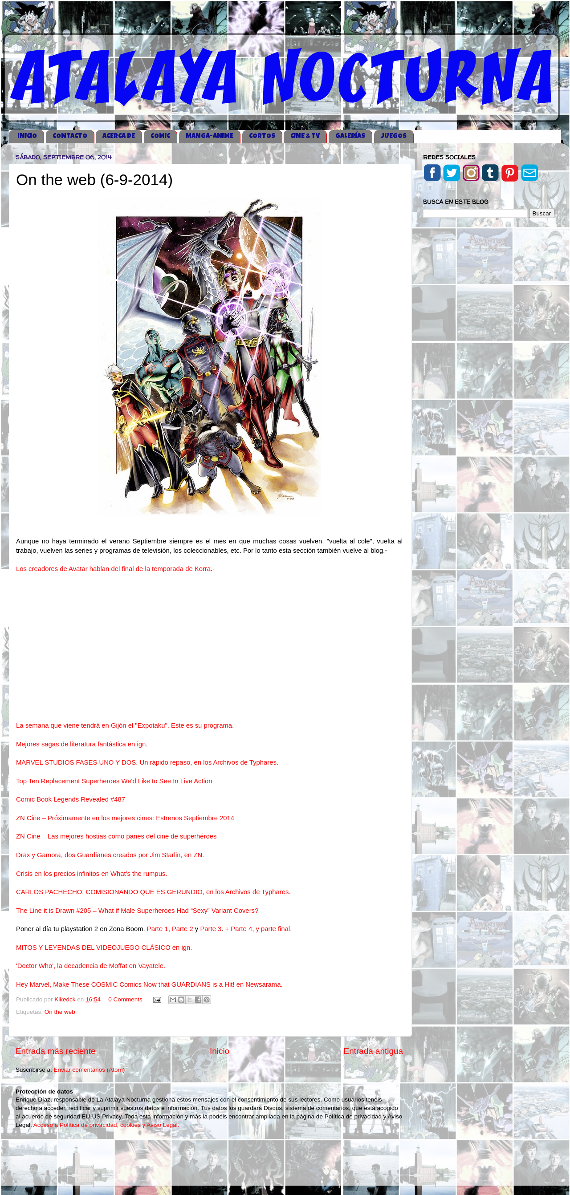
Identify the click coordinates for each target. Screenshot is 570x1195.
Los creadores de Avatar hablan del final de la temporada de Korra (113, 568)
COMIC (160, 136)
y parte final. (274, 928)
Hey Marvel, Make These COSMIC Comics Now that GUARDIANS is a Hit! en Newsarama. (149, 984)
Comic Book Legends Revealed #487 (70, 799)
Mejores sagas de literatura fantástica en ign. (81, 744)
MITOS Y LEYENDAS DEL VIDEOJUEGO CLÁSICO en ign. (104, 947)
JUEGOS (394, 136)
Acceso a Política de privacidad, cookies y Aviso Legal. (106, 1125)
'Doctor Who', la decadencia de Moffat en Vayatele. (90, 965)
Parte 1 (157, 928)
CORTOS (262, 136)
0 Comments (125, 999)
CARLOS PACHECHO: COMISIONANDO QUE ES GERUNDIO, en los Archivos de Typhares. (153, 891)
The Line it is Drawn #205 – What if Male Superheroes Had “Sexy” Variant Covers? (137, 910)
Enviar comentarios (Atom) (89, 1069)
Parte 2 (183, 928)
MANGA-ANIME (209, 136)
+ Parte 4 (238, 928)
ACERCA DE (118, 136)
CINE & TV (305, 136)
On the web (60, 1012)
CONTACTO (70, 136)
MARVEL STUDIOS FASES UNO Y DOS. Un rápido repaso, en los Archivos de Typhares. (147, 762)
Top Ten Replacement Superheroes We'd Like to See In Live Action (114, 781)
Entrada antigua (373, 1051)
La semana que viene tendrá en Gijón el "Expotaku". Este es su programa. (126, 725)
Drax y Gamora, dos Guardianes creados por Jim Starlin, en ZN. (110, 855)
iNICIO (27, 136)
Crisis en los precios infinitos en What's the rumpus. (91, 873)
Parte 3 (210, 928)
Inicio (219, 1051)
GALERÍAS (350, 136)
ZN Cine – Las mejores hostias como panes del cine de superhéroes (116, 836)
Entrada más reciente (56, 1051)
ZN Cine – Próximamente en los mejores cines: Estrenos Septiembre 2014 (125, 818)
